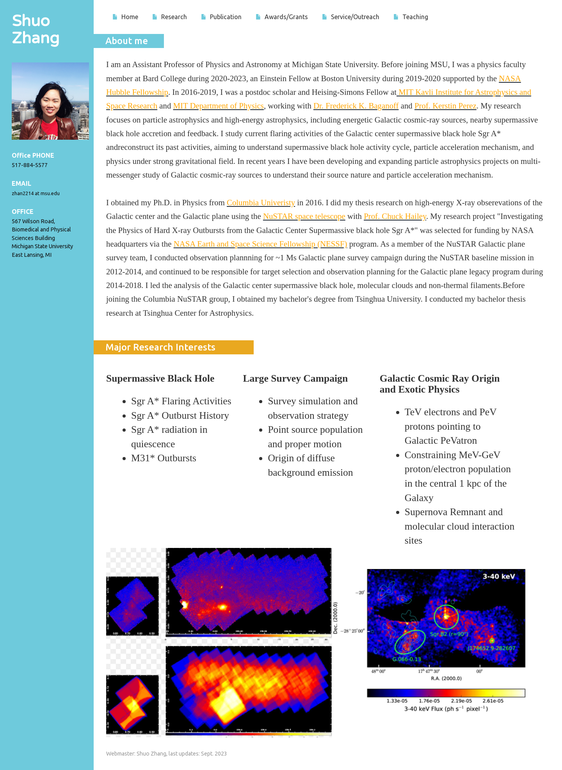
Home (125, 16)
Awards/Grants (282, 16)
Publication (221, 16)
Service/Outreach (350, 16)
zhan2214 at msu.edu (36, 193)
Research (169, 16)
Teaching (410, 16)
